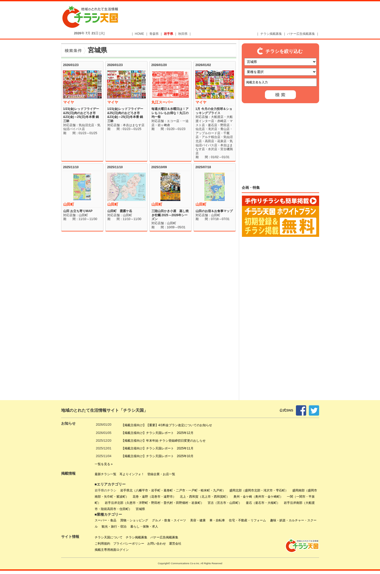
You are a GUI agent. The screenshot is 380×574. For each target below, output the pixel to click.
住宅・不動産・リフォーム (247, 520)
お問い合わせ (156, 543)
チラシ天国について (109, 537)
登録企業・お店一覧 (161, 474)
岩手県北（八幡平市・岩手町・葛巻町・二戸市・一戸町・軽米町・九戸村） (172, 490)
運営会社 (175, 543)
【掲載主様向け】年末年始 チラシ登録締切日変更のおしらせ (163, 440)
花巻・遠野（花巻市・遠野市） (154, 496)
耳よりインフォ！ (131, 474)
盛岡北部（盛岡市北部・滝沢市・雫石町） (258, 490)
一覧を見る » (104, 464)
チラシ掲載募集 (271, 34)
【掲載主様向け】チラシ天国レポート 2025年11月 (157, 448)
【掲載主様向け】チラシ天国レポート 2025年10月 (157, 456)
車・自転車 (217, 520)
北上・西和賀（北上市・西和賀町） (204, 496)
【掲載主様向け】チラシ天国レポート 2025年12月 (157, 433)
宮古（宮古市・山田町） (225, 503)
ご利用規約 (102, 543)
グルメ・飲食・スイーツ (169, 520)
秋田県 (183, 34)
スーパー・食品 (105, 520)
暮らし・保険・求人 (144, 526)
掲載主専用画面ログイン (112, 550)
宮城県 (140, 509)
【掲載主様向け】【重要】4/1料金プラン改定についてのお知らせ (166, 425)
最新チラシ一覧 (105, 474)
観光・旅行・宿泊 (114, 526)
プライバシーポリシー (128, 543)
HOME (139, 34)
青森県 (154, 34)
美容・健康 (198, 520)
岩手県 (168, 34)
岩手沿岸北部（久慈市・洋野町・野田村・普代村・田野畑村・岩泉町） (154, 503)
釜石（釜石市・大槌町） (263, 503)
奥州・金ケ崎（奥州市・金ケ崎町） (258, 496)
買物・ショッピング (134, 520)
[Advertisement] (228, 17)
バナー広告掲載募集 (301, 34)
